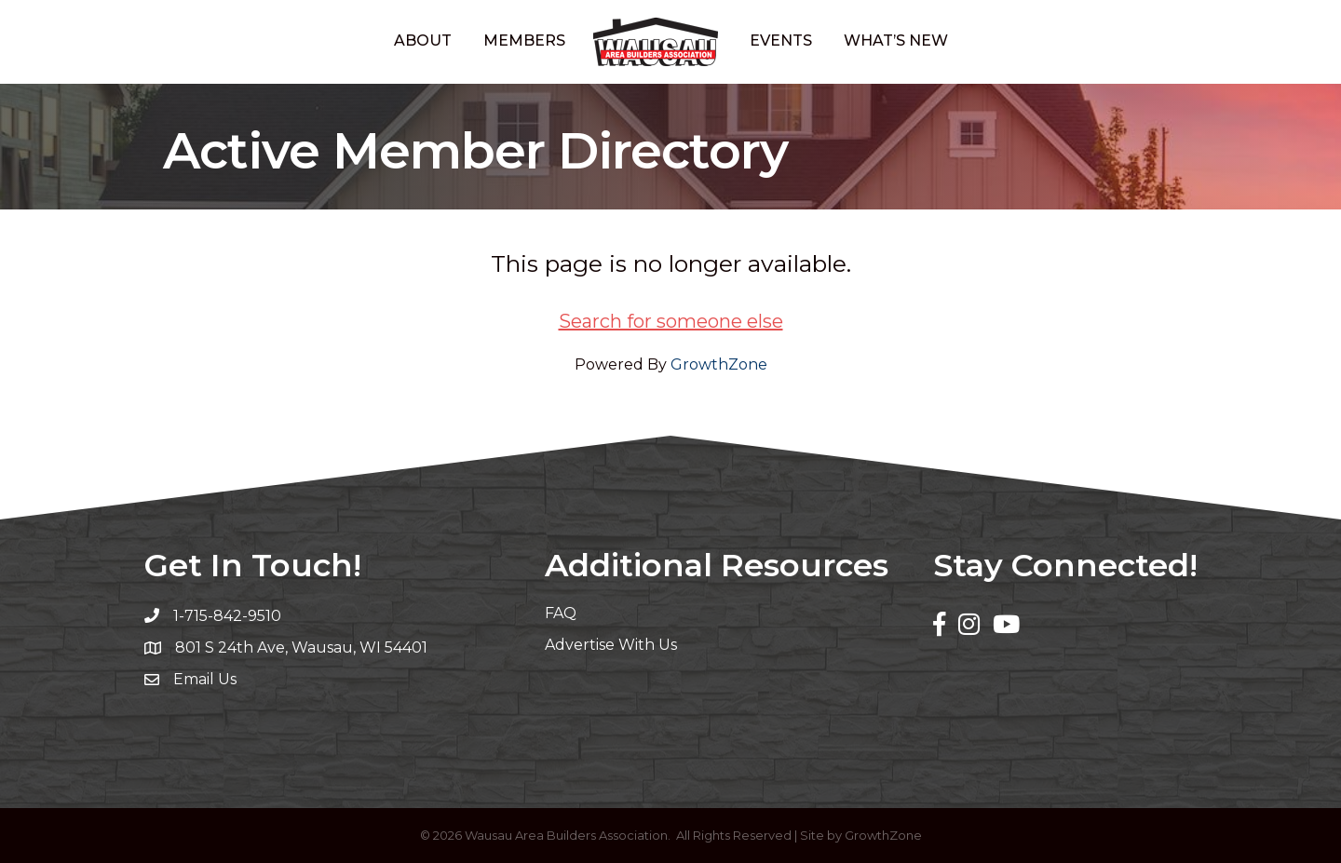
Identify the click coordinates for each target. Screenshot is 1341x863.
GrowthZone (718, 364)
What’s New (896, 40)
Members (524, 40)
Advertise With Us (611, 645)
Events (781, 40)
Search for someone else (671, 321)
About (423, 40)
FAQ (560, 613)
